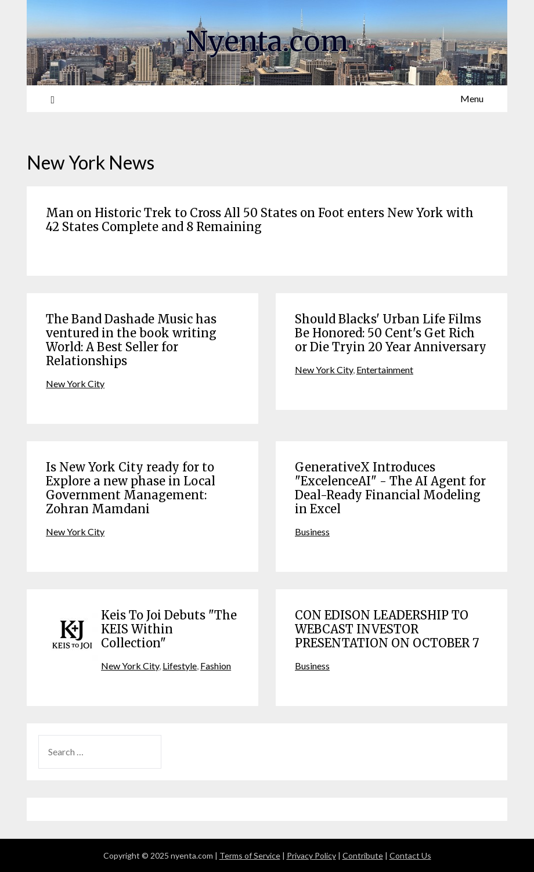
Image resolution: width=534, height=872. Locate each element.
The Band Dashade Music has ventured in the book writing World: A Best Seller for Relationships (131, 340)
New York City (75, 383)
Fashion (215, 665)
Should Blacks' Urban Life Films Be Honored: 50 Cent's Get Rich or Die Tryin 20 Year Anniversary (390, 333)
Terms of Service (249, 855)
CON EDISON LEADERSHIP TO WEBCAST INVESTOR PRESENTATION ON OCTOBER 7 (387, 629)
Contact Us (410, 855)
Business (312, 531)
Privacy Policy (311, 855)
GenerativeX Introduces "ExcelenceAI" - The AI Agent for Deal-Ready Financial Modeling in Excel (390, 488)
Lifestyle (180, 665)
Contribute (362, 855)
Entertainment (384, 369)
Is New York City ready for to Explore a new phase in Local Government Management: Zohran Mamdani (130, 488)
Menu (472, 98)
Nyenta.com (267, 41)
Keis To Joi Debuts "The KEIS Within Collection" (169, 629)
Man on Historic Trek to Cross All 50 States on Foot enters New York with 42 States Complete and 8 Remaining (260, 220)
